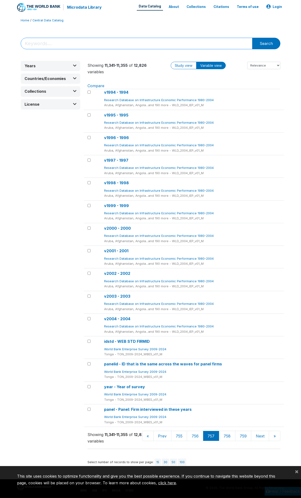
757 (210, 436)
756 (195, 436)
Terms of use (248, 7)
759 (243, 436)
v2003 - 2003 (117, 296)
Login (274, 7)
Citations (221, 7)
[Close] (297, 471)
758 (227, 436)
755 (179, 436)
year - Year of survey (124, 386)
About (174, 7)
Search (266, 43)
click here (167, 482)
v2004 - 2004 (117, 318)
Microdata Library (84, 7)
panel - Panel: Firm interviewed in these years (148, 409)
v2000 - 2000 (117, 228)
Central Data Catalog (47, 20)
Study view (183, 65)
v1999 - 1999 (116, 205)
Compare (96, 85)
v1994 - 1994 (116, 92)
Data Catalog (150, 6)
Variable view (211, 65)
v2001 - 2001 (116, 250)
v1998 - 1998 (116, 182)
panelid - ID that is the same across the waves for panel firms (163, 364)
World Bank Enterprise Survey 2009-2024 (135, 349)
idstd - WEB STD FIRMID (127, 341)
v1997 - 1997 (116, 160)
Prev (162, 436)
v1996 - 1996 (116, 137)
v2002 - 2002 (117, 273)
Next (260, 436)
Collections (196, 7)
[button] (50, 66)
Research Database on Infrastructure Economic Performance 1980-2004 (159, 100)
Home (25, 20)
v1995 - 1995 (116, 115)
